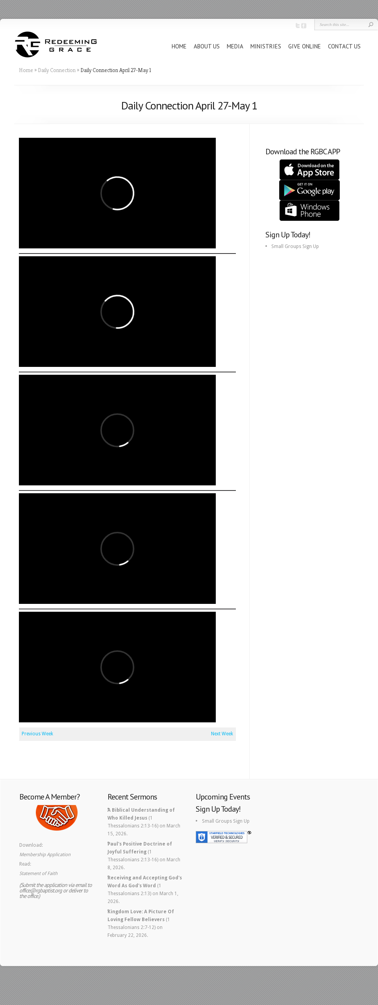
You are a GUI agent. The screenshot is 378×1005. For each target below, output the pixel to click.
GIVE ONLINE (304, 46)
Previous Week (37, 734)
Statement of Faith (38, 873)
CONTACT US (344, 46)
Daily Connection (57, 70)
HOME (179, 46)
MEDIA (235, 46)
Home (26, 70)
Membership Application (44, 854)
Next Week (222, 734)
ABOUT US (207, 46)
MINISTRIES (265, 46)
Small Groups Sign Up (295, 246)
